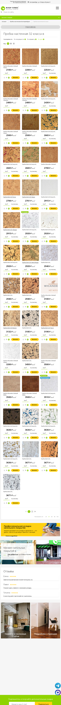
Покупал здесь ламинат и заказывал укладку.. (17, 588)
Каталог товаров (7, 17)
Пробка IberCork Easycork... (48, 66)
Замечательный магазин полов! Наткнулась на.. (18, 580)
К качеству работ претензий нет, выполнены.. (17, 596)
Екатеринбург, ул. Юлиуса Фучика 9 (40, 2)
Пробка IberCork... (46, 262)
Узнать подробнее (11, 536)
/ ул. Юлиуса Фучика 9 (19, 555)
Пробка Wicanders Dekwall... (29, 66)
